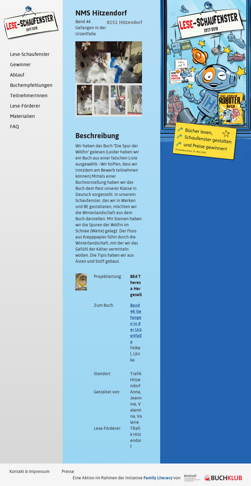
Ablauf (17, 75)
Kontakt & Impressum (29, 471)
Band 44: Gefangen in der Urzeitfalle (136, 323)
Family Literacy (158, 477)
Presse (68, 471)
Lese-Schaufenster (30, 54)
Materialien (22, 116)
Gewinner (20, 64)
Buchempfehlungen (31, 85)
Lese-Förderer (25, 106)
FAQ (14, 126)
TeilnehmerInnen (29, 95)
